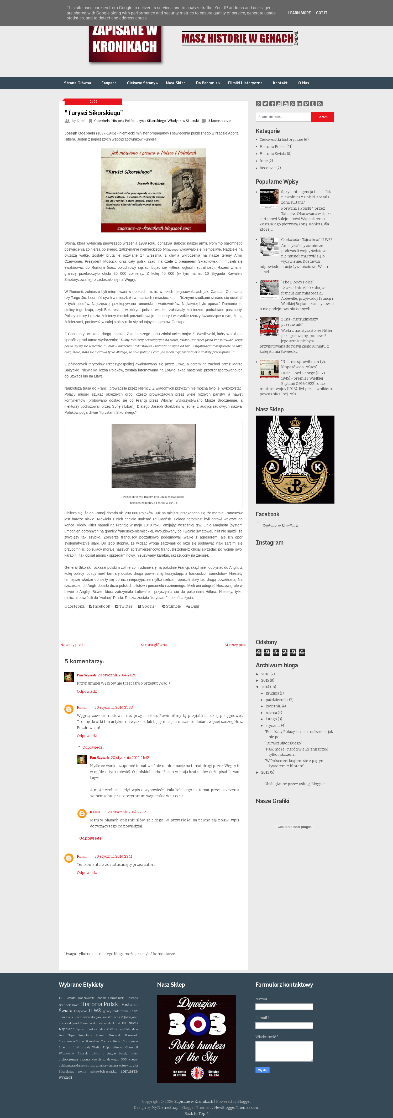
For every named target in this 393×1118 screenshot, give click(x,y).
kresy (133, 1059)
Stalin (80, 1041)
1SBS (62, 998)
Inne (264, 161)
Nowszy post (71, 645)
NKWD (133, 1023)
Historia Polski (122, 121)
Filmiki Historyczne (245, 83)
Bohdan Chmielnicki (110, 998)
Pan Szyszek (86, 675)
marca (272, 713)
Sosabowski (67, 1041)
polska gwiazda (69, 1065)
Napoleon (67, 1029)
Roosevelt (131, 1035)
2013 (265, 772)
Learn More (299, 13)
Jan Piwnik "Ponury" (109, 1017)
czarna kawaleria (93, 1059)
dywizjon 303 (117, 1059)
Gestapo (132, 998)
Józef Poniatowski (84, 1023)
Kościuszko (105, 1023)
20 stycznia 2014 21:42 (130, 757)
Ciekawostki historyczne (281, 139)
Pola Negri (67, 1035)
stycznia (273, 725)
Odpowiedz (87, 691)
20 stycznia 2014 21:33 (114, 707)
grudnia (273, 693)
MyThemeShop (165, 1107)
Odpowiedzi (92, 747)
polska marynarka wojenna (99, 1065)
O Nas (303, 83)
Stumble (171, 606)
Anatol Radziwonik (80, 998)
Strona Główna (77, 83)
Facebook (99, 606)
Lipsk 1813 (120, 1023)
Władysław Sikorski (183, 121)
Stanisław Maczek (98, 1041)
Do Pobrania (208, 83)
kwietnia (273, 706)
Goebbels (102, 121)
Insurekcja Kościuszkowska (77, 1017)
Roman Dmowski (109, 1035)
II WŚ (95, 1010)
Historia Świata (273, 154)
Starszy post (236, 645)
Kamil (82, 708)
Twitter (124, 606)
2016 (265, 674)
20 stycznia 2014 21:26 (117, 675)
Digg (192, 606)
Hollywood (80, 1011)
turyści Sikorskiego (151, 121)
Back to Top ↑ (197, 1113)
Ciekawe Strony (143, 83)
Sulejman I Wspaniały (75, 1047)
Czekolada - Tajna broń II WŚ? (306, 239)
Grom (76, 1005)
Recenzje (268, 168)
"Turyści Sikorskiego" (94, 112)
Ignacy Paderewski (115, 1011)
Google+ (147, 606)
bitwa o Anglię (104, 1053)
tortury (123, 1065)
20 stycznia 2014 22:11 (113, 856)
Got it (321, 13)
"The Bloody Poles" (297, 282)
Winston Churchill (125, 1047)
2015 (265, 680)
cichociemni (68, 1059)
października (277, 700)
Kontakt (280, 83)
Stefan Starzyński (125, 1041)
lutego (272, 719)
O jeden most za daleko (91, 1029)
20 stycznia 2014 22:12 (127, 812)
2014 (265, 687)
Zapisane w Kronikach (280, 526)
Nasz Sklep (176, 83)
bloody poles (128, 1053)
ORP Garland (116, 1029)
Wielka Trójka (101, 1047)
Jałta (127, 1017)
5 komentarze (219, 121)
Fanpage (109, 83)
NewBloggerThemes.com (236, 1107)
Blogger (318, 784)
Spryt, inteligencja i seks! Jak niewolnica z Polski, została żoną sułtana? (306, 197)
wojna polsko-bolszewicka (97, 1071)
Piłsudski (131, 1029)
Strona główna (154, 645)
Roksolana (85, 1035)
